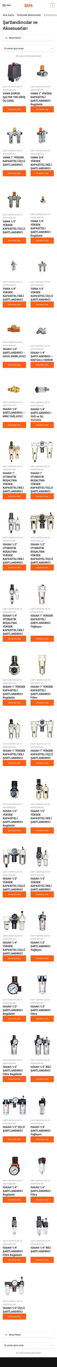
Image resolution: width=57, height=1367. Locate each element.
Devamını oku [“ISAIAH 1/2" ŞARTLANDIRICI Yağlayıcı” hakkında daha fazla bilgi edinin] (42, 958)
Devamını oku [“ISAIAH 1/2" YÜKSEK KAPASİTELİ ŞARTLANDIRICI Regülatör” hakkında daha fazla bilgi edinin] (14, 830)
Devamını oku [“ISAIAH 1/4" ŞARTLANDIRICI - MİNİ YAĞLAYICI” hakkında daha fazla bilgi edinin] (14, 425)
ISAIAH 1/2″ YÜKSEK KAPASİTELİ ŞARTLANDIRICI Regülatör (13, 818)
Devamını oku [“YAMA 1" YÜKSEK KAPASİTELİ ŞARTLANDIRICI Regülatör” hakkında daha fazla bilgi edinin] (42, 109)
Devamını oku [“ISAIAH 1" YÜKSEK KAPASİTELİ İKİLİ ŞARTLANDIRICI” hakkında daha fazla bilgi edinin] (14, 763)
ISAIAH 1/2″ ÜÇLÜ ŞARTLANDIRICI (14, 1128)
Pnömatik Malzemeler (29, 15)
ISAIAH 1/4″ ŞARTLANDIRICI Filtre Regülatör (13, 1251)
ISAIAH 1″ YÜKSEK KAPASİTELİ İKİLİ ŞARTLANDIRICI (14, 754)
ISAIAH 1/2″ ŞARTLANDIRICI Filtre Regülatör (13, 1070)
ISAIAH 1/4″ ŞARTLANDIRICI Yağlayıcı (40, 1130)
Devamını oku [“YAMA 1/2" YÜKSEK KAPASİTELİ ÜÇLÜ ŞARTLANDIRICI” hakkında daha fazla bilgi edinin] (14, 240)
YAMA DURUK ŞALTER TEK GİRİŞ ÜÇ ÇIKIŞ (14, 97)
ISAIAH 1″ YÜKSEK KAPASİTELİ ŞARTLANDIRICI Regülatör (14, 692)
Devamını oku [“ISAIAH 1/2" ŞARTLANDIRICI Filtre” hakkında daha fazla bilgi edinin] (42, 1018)
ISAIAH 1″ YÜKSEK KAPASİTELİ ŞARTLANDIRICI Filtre (42, 692)
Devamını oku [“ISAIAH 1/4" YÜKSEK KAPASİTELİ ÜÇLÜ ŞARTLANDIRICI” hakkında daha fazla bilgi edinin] (14, 958)
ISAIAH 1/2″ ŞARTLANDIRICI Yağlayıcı (40, 946)
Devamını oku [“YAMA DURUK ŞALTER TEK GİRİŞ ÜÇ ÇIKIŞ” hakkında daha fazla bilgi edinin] (14, 109)
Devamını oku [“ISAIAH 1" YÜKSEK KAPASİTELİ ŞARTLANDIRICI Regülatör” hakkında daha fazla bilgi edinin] (14, 702)
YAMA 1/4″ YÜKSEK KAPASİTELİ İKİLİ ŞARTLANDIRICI (13, 294)
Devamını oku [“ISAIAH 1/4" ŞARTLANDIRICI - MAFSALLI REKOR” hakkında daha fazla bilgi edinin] (42, 365)
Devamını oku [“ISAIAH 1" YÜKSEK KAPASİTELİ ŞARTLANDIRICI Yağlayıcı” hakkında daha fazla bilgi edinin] (42, 638)
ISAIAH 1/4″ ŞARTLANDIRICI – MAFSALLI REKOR (42, 356)
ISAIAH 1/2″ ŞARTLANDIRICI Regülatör (13, 1010)
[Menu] (4, 5)
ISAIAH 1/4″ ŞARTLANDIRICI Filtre (40, 1191)
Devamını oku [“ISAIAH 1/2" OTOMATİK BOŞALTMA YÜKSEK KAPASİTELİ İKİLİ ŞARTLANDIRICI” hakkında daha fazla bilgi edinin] (14, 567)
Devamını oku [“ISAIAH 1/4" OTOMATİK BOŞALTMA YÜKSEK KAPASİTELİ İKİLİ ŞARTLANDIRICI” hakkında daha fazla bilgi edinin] (14, 638)
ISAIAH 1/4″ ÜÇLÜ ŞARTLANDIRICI (14, 1309)
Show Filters (15, 38)
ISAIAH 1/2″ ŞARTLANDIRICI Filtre (40, 1010)
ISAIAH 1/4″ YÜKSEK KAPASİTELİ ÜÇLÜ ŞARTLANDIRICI (14, 948)
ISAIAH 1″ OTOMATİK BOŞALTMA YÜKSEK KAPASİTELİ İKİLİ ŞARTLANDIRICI (13, 482)
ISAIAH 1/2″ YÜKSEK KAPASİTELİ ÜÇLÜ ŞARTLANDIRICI (14, 884)
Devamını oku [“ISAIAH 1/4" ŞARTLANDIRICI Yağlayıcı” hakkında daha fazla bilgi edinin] (42, 1139)
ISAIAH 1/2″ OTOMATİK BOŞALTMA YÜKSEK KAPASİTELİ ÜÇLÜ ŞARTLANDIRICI (42, 553)
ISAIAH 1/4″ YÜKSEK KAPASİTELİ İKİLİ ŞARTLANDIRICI (41, 884)
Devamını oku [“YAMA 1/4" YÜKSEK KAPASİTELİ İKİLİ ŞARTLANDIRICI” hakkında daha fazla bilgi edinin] (14, 304)
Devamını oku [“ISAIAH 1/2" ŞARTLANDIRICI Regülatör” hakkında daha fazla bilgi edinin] (14, 1018)
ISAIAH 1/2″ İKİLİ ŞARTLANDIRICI (41, 1068)
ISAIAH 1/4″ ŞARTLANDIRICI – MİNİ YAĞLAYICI (14, 412)
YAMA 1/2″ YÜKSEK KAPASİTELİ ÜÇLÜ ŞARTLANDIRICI (14, 227)
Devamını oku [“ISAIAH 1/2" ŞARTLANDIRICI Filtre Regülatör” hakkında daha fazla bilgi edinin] (14, 1079)
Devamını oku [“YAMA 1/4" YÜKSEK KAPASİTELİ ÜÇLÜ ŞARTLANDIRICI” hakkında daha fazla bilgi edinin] (42, 304)
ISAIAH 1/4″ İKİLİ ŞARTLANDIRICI (41, 1249)
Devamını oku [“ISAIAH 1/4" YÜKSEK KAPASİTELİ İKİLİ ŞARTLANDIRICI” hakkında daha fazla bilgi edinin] (42, 894)
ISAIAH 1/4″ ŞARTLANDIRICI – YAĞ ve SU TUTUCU (42, 415)
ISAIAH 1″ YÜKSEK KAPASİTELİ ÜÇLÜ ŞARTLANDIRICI (42, 754)
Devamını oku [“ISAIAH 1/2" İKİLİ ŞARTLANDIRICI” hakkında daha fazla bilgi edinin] (42, 1079)
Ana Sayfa (8, 15)
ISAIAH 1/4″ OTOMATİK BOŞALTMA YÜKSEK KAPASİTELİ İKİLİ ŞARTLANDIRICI (13, 624)
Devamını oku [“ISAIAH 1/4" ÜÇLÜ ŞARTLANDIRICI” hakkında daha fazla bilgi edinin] (14, 1316)
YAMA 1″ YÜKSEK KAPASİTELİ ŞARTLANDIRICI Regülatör (41, 99)
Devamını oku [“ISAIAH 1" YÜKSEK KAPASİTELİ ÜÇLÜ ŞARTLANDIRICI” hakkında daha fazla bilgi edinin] (42, 763)
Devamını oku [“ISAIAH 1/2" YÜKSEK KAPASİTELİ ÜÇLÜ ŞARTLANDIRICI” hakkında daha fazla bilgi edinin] (14, 894)
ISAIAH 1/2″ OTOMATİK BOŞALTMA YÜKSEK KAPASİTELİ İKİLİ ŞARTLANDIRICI (13, 553)
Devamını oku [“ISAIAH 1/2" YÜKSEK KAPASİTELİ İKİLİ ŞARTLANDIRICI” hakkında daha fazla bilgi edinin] (42, 830)
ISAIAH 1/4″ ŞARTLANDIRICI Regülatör (13, 1191)
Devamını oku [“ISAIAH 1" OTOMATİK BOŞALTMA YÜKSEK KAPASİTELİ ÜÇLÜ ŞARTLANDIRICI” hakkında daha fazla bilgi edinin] (42, 496)
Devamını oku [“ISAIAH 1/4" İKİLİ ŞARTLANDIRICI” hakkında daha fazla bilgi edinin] (42, 1260)
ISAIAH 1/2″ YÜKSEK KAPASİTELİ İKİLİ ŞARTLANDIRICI (41, 816)
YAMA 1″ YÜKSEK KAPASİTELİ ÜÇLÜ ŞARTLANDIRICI (14, 161)
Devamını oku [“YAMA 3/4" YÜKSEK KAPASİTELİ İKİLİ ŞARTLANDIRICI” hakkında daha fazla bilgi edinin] (42, 173)
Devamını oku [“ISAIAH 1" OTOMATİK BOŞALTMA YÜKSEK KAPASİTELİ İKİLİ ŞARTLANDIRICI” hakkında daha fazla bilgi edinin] (14, 496)
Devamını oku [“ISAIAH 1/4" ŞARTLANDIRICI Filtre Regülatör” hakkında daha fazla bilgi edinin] (14, 1260)
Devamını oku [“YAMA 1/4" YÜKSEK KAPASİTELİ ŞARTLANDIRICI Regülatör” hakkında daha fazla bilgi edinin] (42, 240)
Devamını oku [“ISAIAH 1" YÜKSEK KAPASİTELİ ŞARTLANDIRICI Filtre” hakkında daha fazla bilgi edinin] (42, 702)
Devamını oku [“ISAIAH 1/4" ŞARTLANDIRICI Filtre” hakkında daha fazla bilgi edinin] (42, 1199)
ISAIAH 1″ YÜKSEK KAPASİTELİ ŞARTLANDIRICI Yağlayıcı (42, 621)
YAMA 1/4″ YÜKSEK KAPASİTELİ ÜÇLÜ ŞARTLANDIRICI (42, 294)
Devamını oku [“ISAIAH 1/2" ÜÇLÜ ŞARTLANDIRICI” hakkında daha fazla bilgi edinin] (14, 1139)
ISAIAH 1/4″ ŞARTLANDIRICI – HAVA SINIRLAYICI (14, 352)
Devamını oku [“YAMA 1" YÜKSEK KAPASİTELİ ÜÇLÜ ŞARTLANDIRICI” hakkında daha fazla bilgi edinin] (14, 173)
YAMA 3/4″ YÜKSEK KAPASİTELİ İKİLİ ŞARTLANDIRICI (41, 163)
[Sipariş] (28, 48)
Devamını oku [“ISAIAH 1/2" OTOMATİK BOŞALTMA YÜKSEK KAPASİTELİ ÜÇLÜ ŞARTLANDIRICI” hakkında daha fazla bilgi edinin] (42, 567)
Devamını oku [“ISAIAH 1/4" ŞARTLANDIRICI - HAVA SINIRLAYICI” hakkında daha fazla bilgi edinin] (14, 365)
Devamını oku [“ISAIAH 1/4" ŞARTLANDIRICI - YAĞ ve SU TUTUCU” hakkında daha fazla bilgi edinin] (42, 425)
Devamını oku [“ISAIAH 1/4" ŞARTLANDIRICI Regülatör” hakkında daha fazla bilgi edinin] (14, 1199)
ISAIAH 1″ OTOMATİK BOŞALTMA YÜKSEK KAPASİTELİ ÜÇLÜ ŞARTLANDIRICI (42, 482)
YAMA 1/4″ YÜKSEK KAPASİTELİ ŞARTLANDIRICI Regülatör (40, 228)
